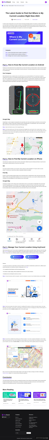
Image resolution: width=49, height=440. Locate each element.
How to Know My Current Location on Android (16, 52)
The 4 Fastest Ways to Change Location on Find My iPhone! (33, 426)
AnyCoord (6, 251)
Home (5, 5)
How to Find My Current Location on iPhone (15, 54)
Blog (26, 2)
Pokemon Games (5, 373)
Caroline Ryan (19, 19)
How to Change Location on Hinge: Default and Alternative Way (24, 400)
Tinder (27, 267)
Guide (18, 2)
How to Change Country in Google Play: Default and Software (8, 400)
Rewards (22, 2)
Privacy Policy (17, 422)
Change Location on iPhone (32, 420)
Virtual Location (11, 5)
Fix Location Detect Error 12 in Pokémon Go (33, 423)
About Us (16, 417)
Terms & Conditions (18, 423)
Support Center (17, 420)
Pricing (13, 2)
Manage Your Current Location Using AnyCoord (16, 55)
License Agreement (18, 425)
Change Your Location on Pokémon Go (33, 418)
